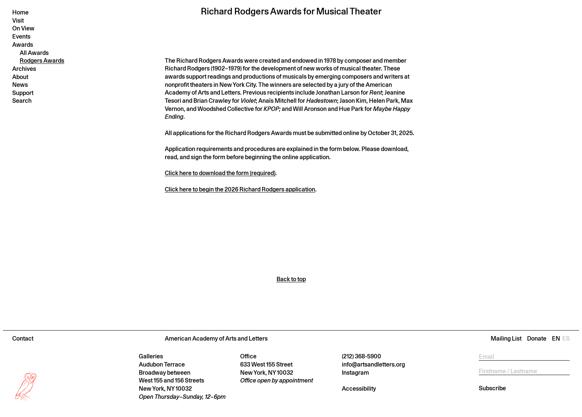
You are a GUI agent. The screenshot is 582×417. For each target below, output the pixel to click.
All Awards (34, 52)
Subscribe (492, 388)
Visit (18, 20)
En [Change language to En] (557, 338)
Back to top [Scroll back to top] (291, 279)
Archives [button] (24, 68)
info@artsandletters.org (373, 364)
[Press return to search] (53, 100)
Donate (536, 338)
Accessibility (359, 388)
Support (22, 92)
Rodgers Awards (42, 60)
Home (20, 12)
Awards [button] (22, 44)
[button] (291, 338)
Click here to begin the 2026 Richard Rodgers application (240, 189)
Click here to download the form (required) (220, 173)
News (20, 84)
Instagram (355, 372)
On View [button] (23, 28)
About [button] (20, 77)
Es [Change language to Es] (566, 338)
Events (21, 36)
